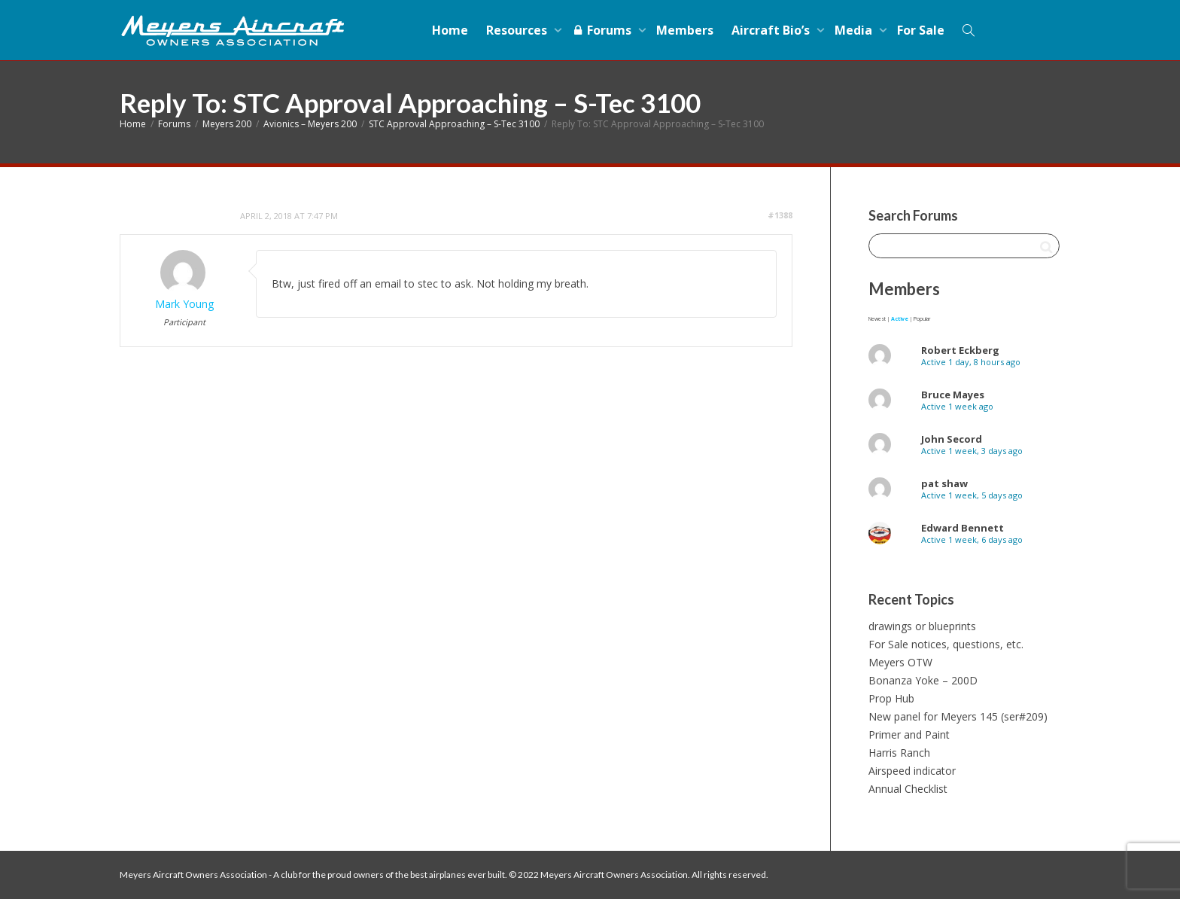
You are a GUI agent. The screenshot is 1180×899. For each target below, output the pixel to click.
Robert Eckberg (960, 350)
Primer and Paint (909, 734)
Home (450, 30)
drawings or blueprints (922, 626)
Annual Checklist (907, 789)
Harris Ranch (899, 752)
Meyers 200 (226, 123)
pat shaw (944, 483)
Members (684, 30)
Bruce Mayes (952, 394)
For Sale (920, 30)
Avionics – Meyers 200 (310, 123)
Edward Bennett (962, 528)
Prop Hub (891, 698)
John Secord (951, 439)
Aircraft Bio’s (772, 30)
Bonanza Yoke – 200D (923, 680)
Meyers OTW (900, 662)
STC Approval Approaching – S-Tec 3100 (454, 123)
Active (899, 318)
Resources (518, 30)
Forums (603, 30)
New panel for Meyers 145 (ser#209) (958, 716)
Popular (922, 318)
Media (855, 30)
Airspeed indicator (912, 770)
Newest (877, 318)
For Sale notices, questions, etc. (945, 644)
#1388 (780, 215)
